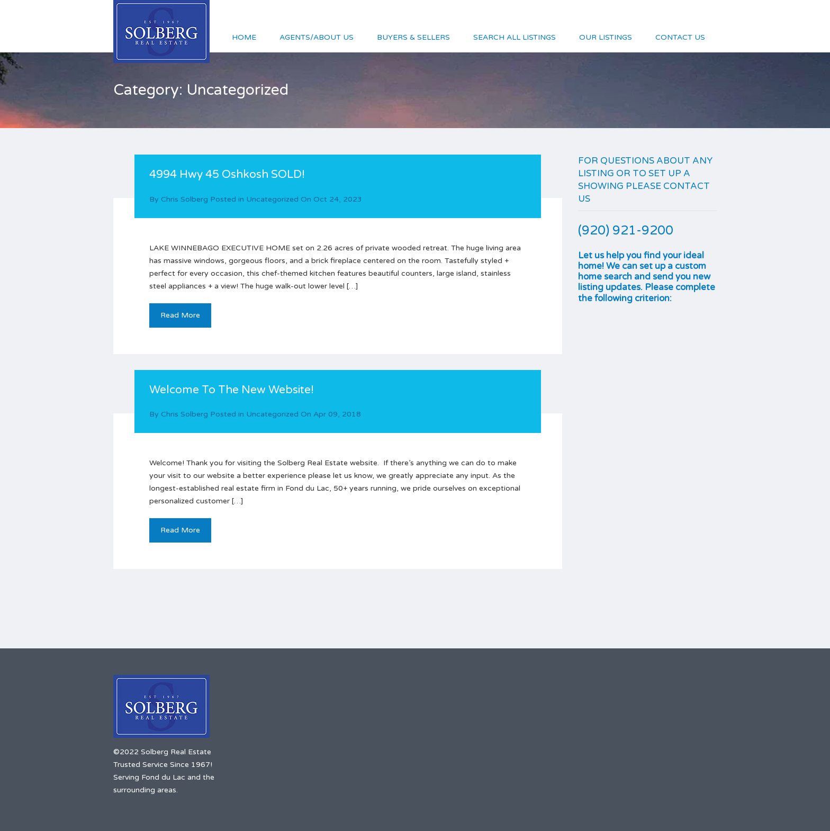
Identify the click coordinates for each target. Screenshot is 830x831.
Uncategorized (272, 199)
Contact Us (680, 37)
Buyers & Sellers (413, 37)
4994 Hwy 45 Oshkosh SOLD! (227, 174)
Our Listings (605, 37)
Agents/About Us (316, 37)
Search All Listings (514, 37)
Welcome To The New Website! (231, 389)
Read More (180, 315)
